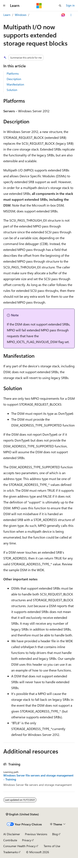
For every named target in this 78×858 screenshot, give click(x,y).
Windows (20, 15)
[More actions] (71, 15)
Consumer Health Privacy (19, 846)
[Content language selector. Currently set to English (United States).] (22, 814)
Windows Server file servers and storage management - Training (38, 777)
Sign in (70, 5)
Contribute (10, 840)
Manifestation (15, 84)
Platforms (13, 73)
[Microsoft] (39, 5)
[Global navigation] (4, 5)
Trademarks (10, 852)
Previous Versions (36, 834)
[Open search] (60, 5)
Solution (12, 90)
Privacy (26, 840)
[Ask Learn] (63, 15)
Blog (55, 834)
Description (14, 79)
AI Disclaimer (11, 834)
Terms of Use (52, 846)
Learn (6, 15)
